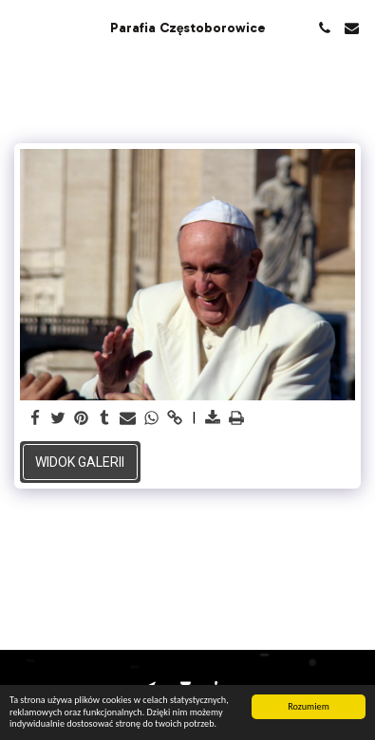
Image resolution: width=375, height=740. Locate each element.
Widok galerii (79, 462)
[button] (21, 27)
